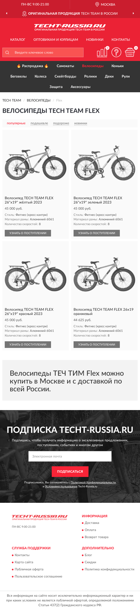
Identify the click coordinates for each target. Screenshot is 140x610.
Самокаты (65, 66)
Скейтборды (65, 76)
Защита (56, 87)
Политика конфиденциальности (109, 569)
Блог (88, 555)
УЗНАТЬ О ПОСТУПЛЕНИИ (27, 233)
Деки (109, 76)
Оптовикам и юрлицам (55, 40)
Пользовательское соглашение (38, 576)
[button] (116, 52)
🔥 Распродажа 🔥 (33, 66)
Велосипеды (92, 66)
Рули (126, 76)
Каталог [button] (17, 40)
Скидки (90, 562)
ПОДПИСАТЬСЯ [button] (70, 471)
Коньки (118, 66)
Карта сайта (24, 562)
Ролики (90, 76)
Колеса (41, 76)
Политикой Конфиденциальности (93, 482)
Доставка (92, 523)
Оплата (90, 530)
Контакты (121, 40)
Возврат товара (96, 537)
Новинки (94, 40)
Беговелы (18, 76)
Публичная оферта (29, 569)
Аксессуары (80, 87)
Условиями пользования (61, 486)
